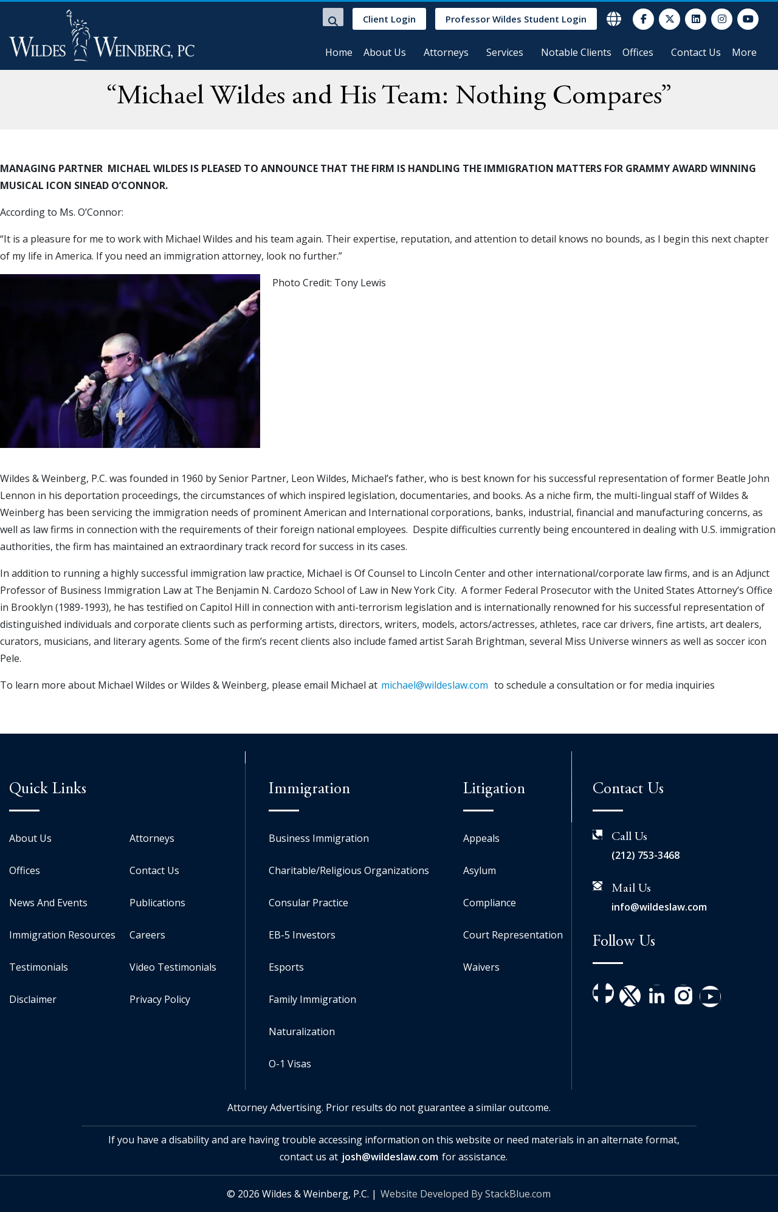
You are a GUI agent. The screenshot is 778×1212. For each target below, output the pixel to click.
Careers (147, 935)
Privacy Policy (159, 999)
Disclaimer (33, 999)
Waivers (481, 967)
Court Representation (513, 935)
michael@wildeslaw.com (434, 685)
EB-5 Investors (302, 935)
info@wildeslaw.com (659, 907)
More (744, 52)
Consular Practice (308, 902)
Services (504, 52)
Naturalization (302, 1031)
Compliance (489, 902)
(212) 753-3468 (645, 855)
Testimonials (38, 967)
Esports (286, 967)
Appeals (481, 838)
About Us (384, 52)
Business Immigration (319, 838)
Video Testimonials (172, 967)
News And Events (48, 902)
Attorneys (446, 52)
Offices (637, 52)
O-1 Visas (290, 1063)
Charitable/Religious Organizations (349, 870)
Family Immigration (312, 999)
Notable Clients (576, 52)
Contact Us (696, 52)
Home (339, 52)
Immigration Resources (62, 935)
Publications (157, 902)
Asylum (479, 870)
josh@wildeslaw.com (390, 1156)
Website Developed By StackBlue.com (465, 1193)
